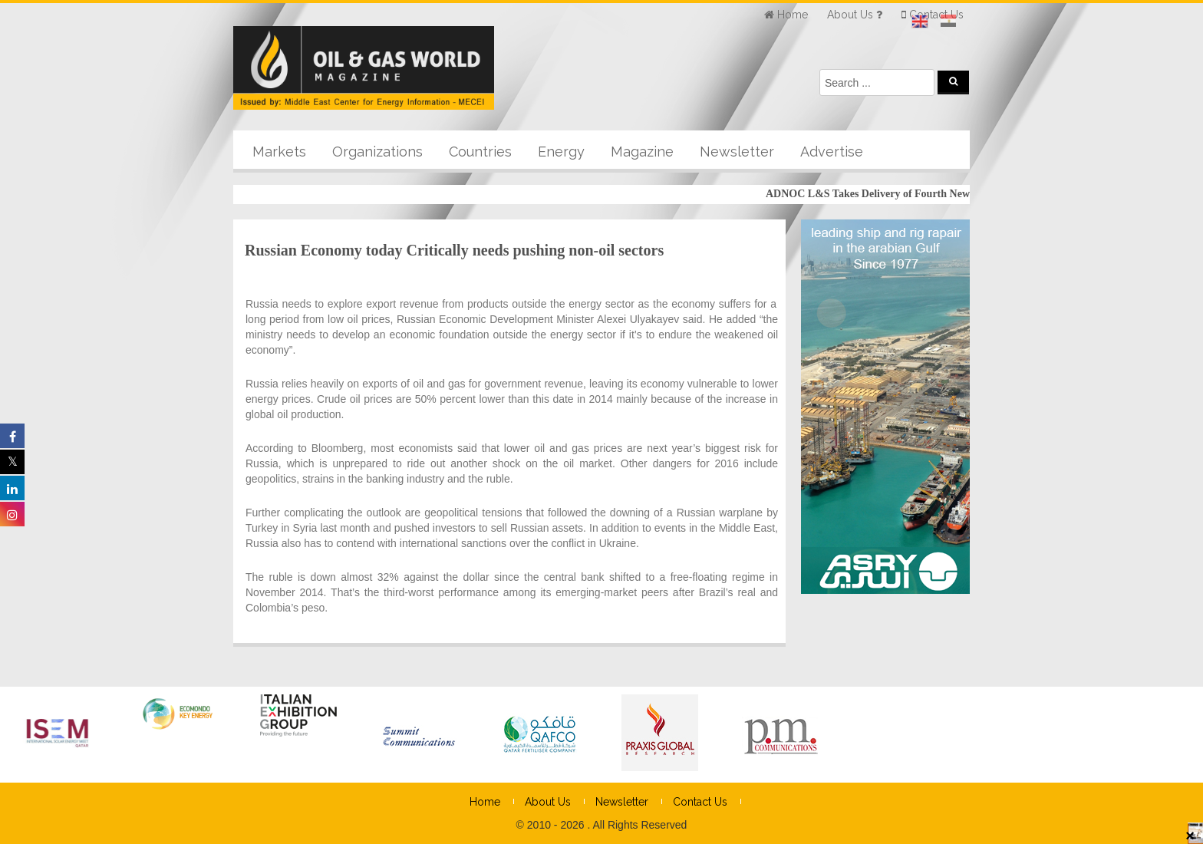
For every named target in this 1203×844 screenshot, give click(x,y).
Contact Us (700, 802)
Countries (480, 151)
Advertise (831, 151)
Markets (279, 151)
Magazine (642, 151)
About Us (548, 802)
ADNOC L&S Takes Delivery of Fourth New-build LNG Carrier (917, 193)
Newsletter (737, 151)
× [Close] (1190, 835)
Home (485, 802)
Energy (561, 151)
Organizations (377, 151)
